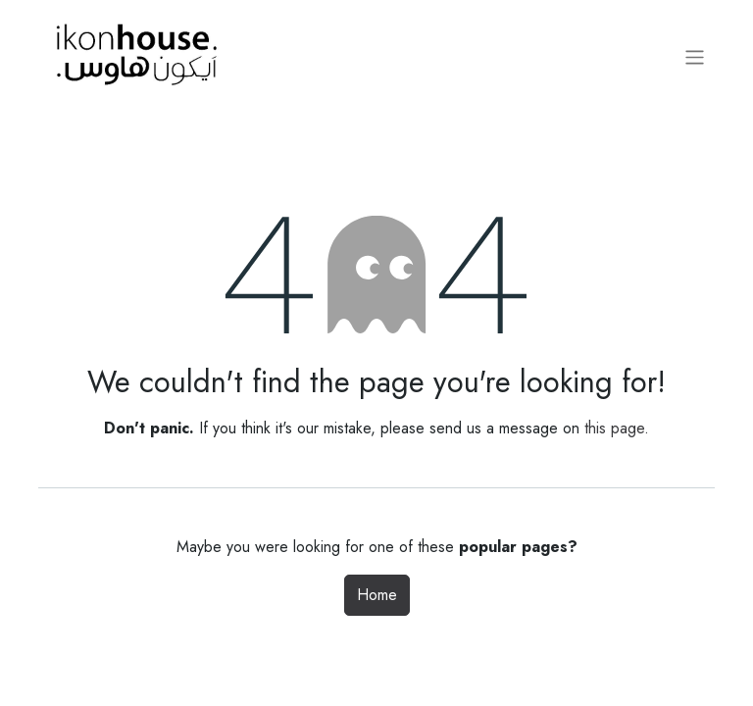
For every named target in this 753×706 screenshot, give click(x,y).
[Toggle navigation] (695, 56)
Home (377, 594)
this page (614, 428)
